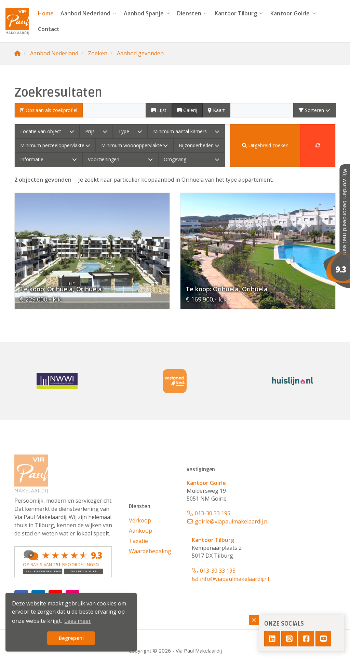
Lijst (158, 110)
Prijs (96, 131)
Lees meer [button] (77, 621)
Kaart (216, 110)
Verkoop (140, 520)
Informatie (48, 159)
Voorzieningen (120, 159)
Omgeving (192, 159)
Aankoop (140, 530)
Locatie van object (47, 131)
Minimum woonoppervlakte (134, 145)
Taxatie (138, 541)
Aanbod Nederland (88, 13)
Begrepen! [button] (71, 638)
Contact (48, 29)
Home (46, 13)
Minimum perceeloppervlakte (55, 145)
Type (130, 131)
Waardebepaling (150, 551)
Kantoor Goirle (293, 13)
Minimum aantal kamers (186, 131)
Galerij (187, 110)
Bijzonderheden (199, 145)
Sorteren (314, 110)
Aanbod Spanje (147, 13)
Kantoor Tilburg (239, 13)
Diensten (192, 13)
